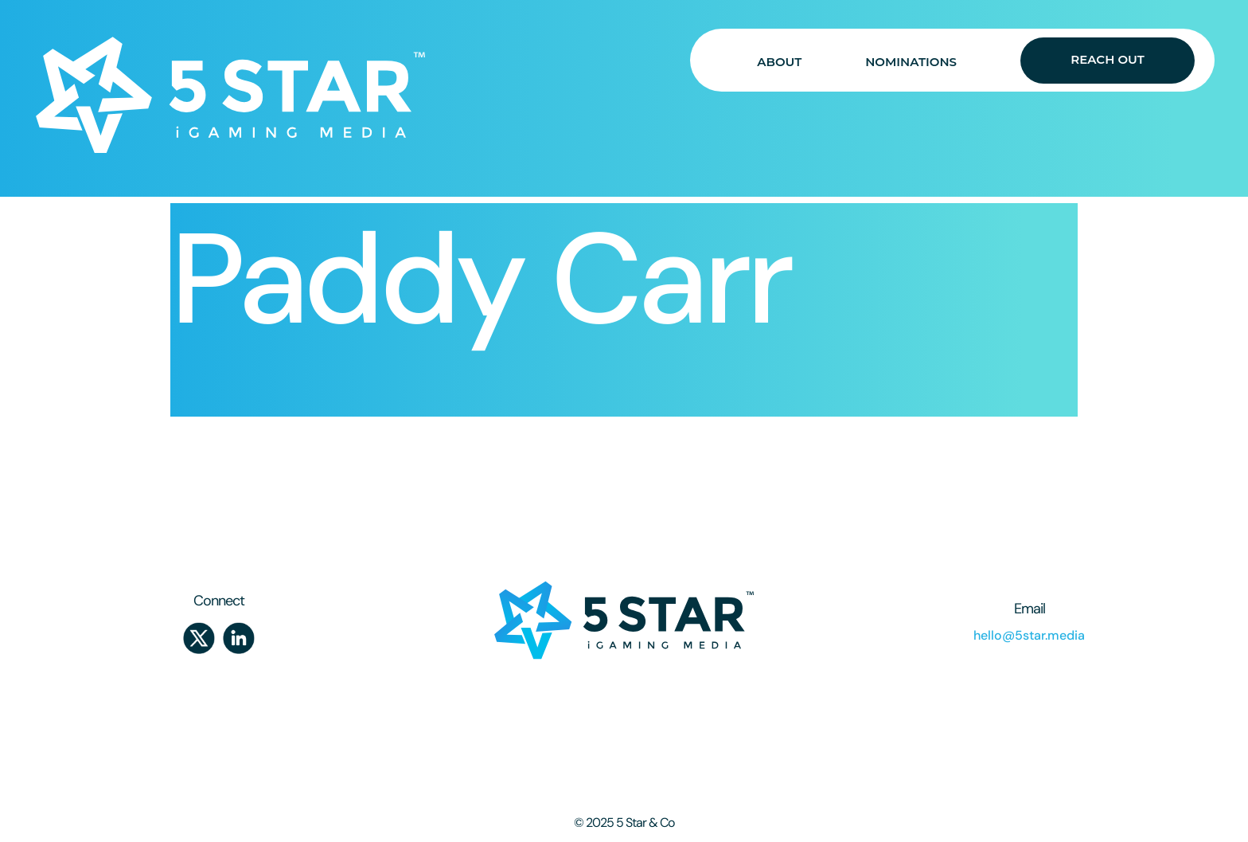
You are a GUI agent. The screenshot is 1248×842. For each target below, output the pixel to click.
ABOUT (779, 61)
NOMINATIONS (911, 61)
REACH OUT (1107, 59)
